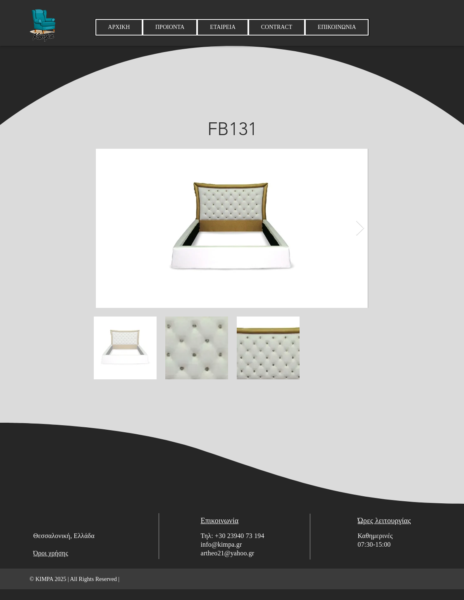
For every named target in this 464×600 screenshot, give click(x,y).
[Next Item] (360, 228)
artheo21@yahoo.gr (228, 553)
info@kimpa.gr (221, 544)
